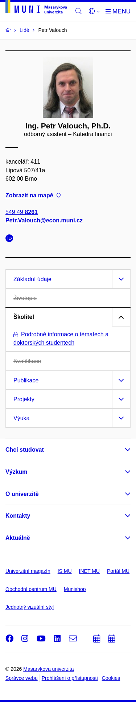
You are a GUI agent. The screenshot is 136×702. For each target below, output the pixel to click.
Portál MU (118, 571)
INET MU (89, 571)
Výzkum (16, 472)
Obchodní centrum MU (31, 589)
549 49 (21, 212)
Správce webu (21, 678)
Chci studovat (24, 450)
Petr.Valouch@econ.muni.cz (44, 221)
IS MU (65, 571)
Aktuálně (17, 538)
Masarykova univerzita (48, 669)
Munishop (75, 589)
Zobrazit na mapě (33, 195)
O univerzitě (22, 494)
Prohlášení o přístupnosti (70, 678)
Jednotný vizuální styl (29, 607)
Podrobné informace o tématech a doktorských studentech (60, 338)
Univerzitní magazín (27, 571)
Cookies (111, 678)
